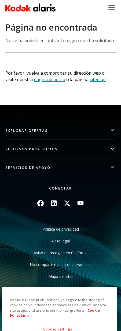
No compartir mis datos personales (60, 264)
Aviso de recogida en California (60, 252)
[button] (60, 130)
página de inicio (49, 79)
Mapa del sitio (60, 276)
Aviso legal (60, 240)
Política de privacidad (60, 229)
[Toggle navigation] (112, 7)
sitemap (98, 79)
